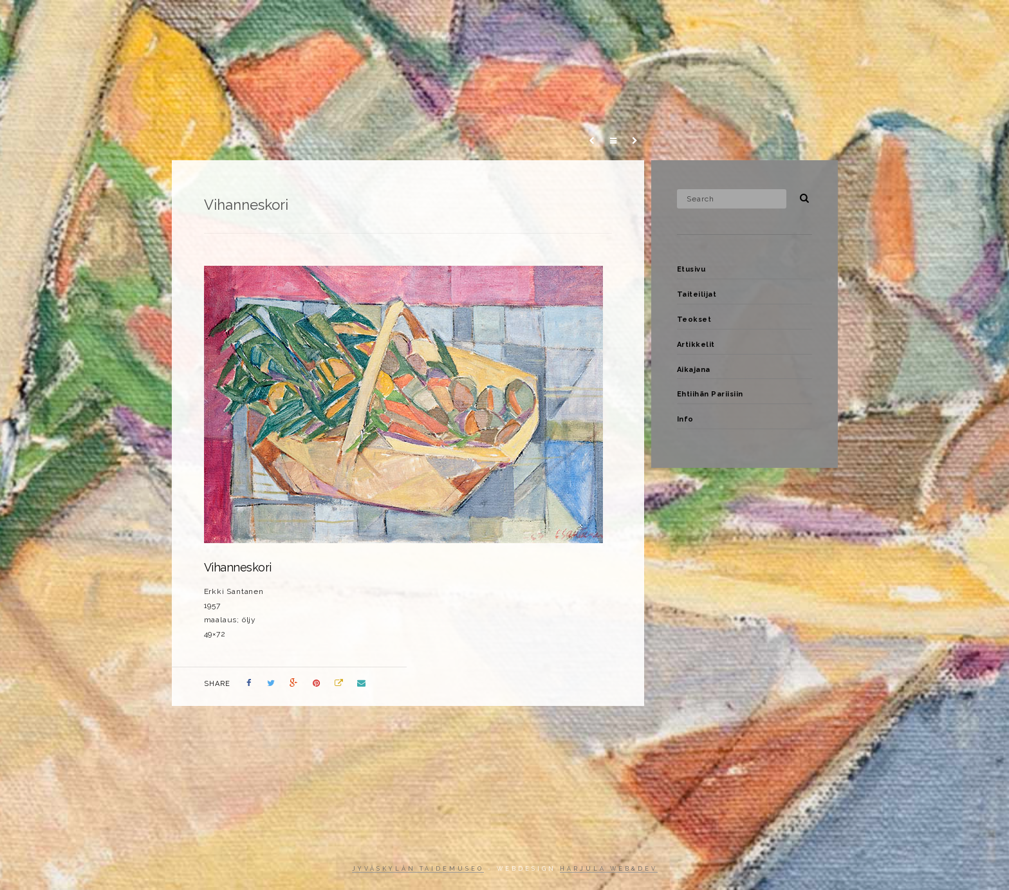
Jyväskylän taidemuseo (418, 869)
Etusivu (507, 22)
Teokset (634, 22)
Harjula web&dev (609, 869)
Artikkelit (697, 22)
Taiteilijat (570, 22)
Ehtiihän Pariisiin (841, 22)
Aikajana (762, 22)
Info (911, 22)
